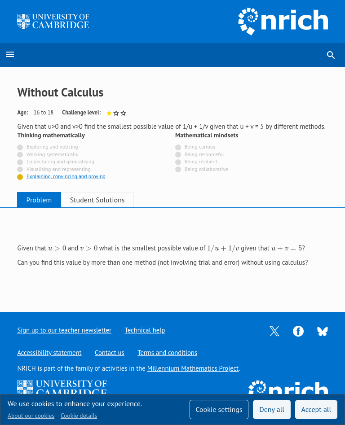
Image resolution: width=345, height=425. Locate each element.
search (331, 55)
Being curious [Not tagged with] (200, 146)
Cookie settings (218, 409)
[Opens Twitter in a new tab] (274, 330)
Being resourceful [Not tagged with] (204, 154)
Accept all (316, 409)
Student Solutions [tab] (108, 199)
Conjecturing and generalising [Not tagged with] (60, 161)
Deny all (271, 409)
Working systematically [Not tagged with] (53, 154)
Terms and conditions (168, 352)
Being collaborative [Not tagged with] (206, 169)
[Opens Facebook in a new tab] (298, 330)
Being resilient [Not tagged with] (201, 161)
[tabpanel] (172, 253)
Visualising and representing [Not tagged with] (59, 169)
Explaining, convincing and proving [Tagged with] (66, 176)
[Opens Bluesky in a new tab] (322, 330)
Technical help (145, 330)
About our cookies (31, 416)
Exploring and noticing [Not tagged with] (52, 146)
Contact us (109, 352)
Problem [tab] (43, 199)
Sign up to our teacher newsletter (64, 330)
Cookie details (79, 416)
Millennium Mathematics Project (193, 368)
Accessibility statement (49, 352)
